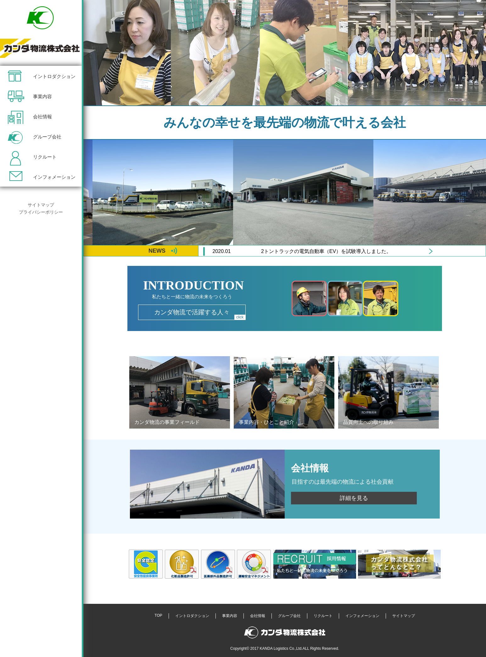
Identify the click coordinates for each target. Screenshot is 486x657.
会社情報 (42, 116)
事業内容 (42, 96)
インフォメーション (54, 177)
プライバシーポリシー (41, 212)
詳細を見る (354, 498)
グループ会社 (47, 136)
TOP (158, 615)
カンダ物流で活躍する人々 (199, 314)
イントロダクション (54, 76)
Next (431, 251)
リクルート (45, 157)
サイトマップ (41, 204)
